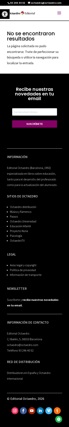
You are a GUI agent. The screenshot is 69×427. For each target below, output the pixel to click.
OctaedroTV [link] (17, 241)
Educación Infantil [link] (20, 226)
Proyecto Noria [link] (19, 231)
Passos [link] (14, 216)
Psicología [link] (16, 236)
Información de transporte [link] (26, 275)
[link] (5, 14)
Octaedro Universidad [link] (23, 221)
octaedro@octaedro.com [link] (22, 345)
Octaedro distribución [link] (23, 207)
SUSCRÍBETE (34, 124)
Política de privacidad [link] (23, 270)
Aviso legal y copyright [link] (23, 265)
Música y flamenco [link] (20, 212)
